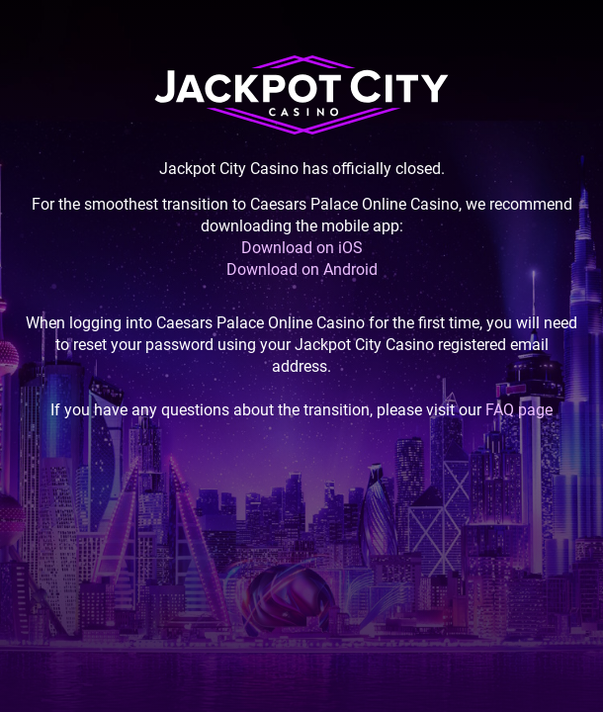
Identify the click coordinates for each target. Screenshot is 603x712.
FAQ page (519, 409)
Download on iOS (302, 247)
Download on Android (302, 269)
